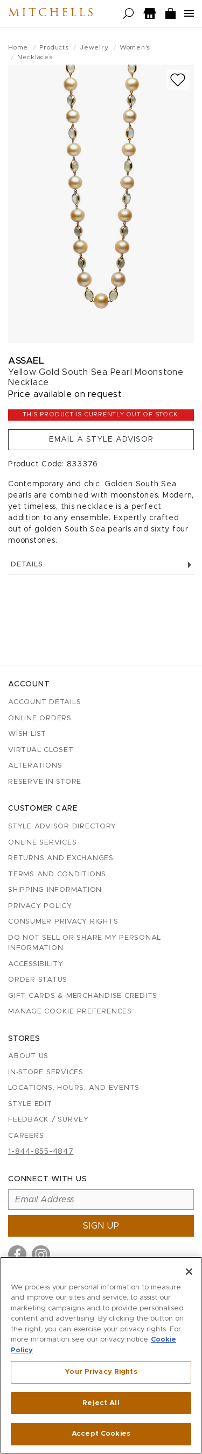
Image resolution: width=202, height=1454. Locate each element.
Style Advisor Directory (62, 826)
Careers (26, 1135)
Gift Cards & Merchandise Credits (82, 995)
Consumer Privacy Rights (63, 921)
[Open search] (128, 13)
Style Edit (30, 1104)
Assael (26, 360)
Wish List (27, 733)
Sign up (101, 1226)
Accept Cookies (101, 1433)
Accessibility (36, 964)
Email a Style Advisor (101, 439)
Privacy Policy (40, 906)
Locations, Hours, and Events (74, 1087)
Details (101, 564)
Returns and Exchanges (61, 858)
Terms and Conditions (57, 874)
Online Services (42, 842)
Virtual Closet (41, 750)
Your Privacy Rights (101, 1371)
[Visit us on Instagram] (41, 1254)
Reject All (100, 1403)
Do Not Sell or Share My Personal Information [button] (84, 943)
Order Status (37, 979)
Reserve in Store (44, 781)
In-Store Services (45, 1072)
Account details (44, 702)
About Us (28, 1056)
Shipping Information (55, 889)
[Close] (189, 1271)
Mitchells (51, 13)
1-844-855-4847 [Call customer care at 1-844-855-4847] (41, 1151)
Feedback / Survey (48, 1119)
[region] (101, 1355)
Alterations (35, 765)
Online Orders (40, 718)
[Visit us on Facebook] (17, 1254)
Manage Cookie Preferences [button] (70, 1011)
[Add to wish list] (178, 80)
